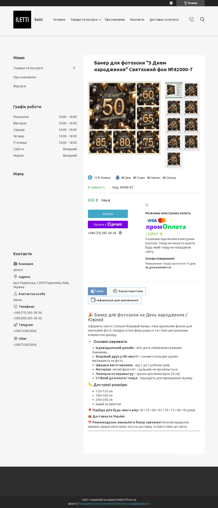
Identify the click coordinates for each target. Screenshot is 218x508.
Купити (108, 214)
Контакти (137, 19)
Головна (59, 19)
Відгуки (19, 86)
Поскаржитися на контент (96, 503)
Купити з (108, 225)
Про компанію (115, 19)
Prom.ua (130, 499)
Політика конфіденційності (132, 503)
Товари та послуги (84, 19)
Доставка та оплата (164, 19)
